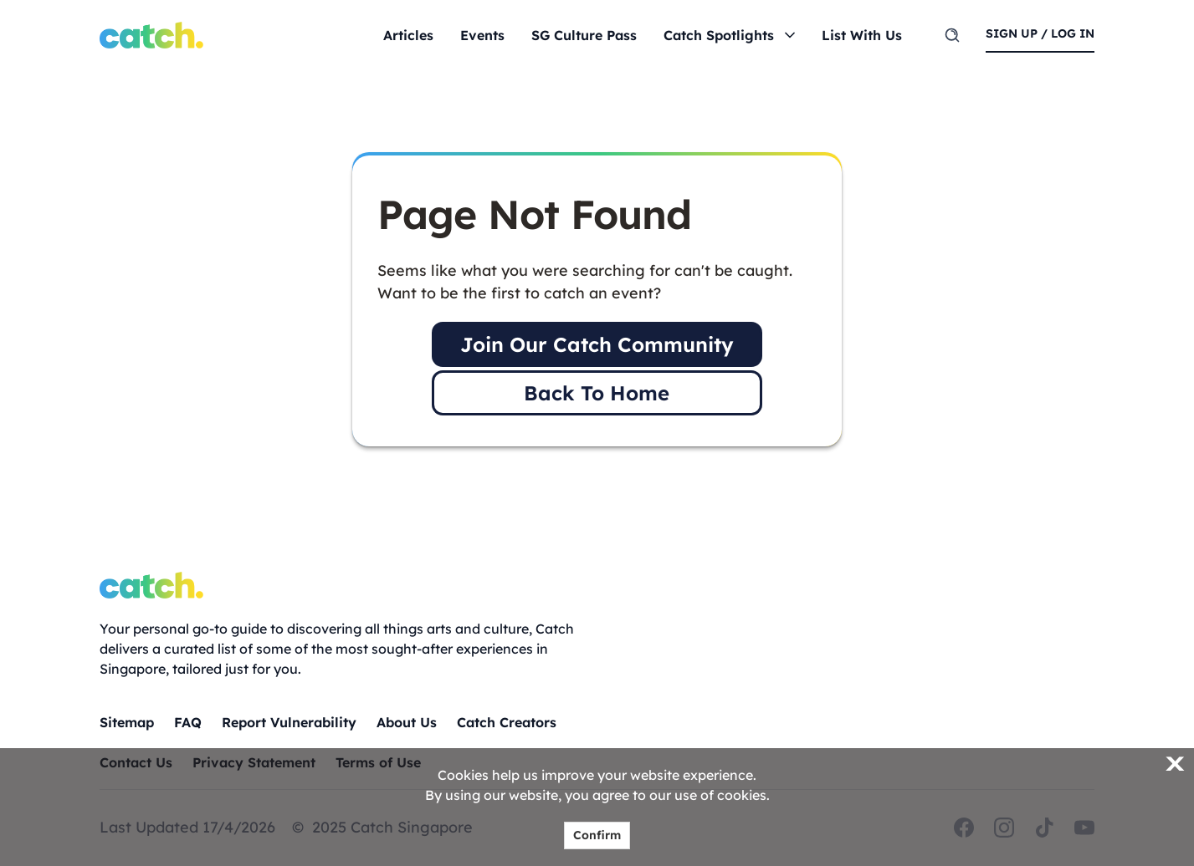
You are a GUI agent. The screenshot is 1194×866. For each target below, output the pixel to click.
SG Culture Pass (584, 35)
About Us (407, 722)
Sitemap (127, 722)
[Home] (151, 35)
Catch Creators (506, 722)
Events (482, 35)
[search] (952, 35)
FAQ (188, 722)
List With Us (862, 35)
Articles (408, 35)
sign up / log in (1040, 33)
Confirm (597, 835)
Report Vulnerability (289, 722)
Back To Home (596, 392)
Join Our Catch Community (597, 344)
